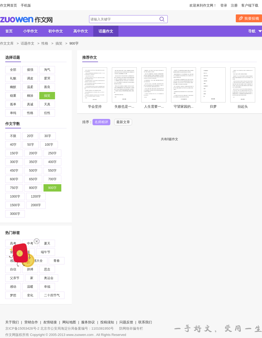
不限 (13, 136)
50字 (30, 144)
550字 (52, 170)
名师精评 (101, 122)
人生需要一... (154, 106)
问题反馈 (126, 322)
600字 (14, 179)
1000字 (15, 196)
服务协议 (88, 322)
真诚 (30, 104)
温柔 (30, 87)
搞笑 (59, 43)
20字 (30, 136)
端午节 (45, 252)
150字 (14, 153)
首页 (9, 31)
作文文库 (7, 43)
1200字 (36, 196)
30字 (47, 136)
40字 (13, 144)
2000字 (36, 205)
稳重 (13, 95)
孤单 (13, 104)
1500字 (15, 205)
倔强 (30, 70)
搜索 (161, 19)
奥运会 (48, 278)
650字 (33, 179)
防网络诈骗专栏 (131, 328)
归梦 (213, 106)
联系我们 (145, 322)
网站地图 (69, 322)
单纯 (13, 113)
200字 (33, 153)
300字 (14, 162)
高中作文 (80, 31)
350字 (33, 162)
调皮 (30, 78)
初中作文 (55, 31)
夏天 (47, 243)
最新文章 (123, 122)
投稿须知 (107, 322)
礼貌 (13, 78)
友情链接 (50, 322)
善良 (47, 87)
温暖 (30, 286)
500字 (33, 170)
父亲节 (14, 278)
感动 (13, 286)
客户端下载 (249, 5)
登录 (223, 5)
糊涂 (30, 95)
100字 (49, 144)
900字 (52, 188)
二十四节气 (52, 295)
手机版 (26, 5)
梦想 (13, 295)
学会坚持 (95, 106)
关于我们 (12, 322)
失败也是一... (124, 106)
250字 (52, 153)
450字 (14, 170)
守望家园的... (184, 106)
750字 (14, 188)
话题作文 (106, 31)
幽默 (13, 87)
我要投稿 (249, 18)
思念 (47, 269)
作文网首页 (8, 5)
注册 (234, 5)
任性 (47, 113)
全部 (13, 70)
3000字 (15, 214)
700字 (52, 179)
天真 (47, 104)
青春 (56, 261)
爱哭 (47, 78)
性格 (44, 43)
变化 (30, 295)
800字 (33, 188)
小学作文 (30, 31)
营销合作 (31, 322)
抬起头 (243, 106)
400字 (52, 162)
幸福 (47, 286)
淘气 (47, 70)
